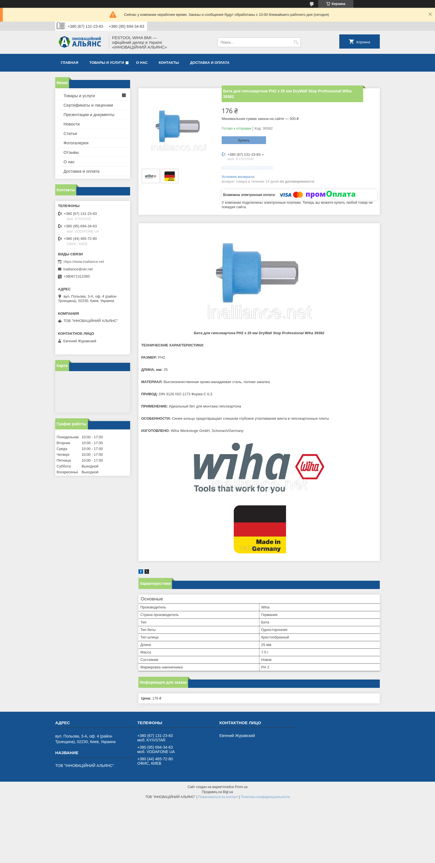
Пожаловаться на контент (218, 797)
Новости (72, 124)
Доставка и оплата (209, 63)
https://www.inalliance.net (84, 262)
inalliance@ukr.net (78, 269)
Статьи (70, 133)
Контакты (169, 63)
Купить (243, 140)
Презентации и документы (89, 114)
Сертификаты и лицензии (88, 105)
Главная (69, 63)
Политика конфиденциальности (265, 797)
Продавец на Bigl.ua (217, 792)
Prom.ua (241, 787)
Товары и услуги (106, 63)
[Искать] (296, 42)
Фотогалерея (76, 142)
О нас (142, 63)
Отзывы (71, 152)
